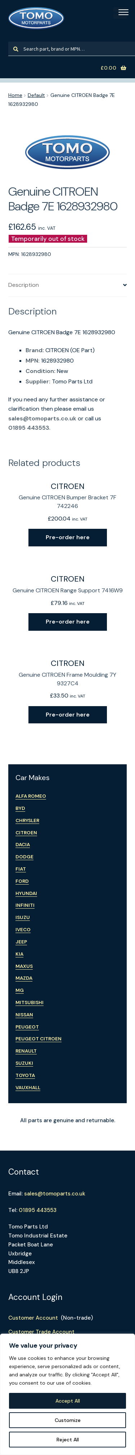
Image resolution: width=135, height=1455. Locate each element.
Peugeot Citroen (38, 1039)
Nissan (24, 1015)
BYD (20, 808)
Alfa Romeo (30, 796)
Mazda (23, 978)
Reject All (68, 1439)
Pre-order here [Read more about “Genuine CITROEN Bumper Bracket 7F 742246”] (68, 537)
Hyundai (26, 893)
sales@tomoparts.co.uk (42, 418)
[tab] (67, 285)
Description (23, 285)
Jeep (21, 942)
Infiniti (25, 905)
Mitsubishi (29, 1002)
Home (15, 95)
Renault (26, 1051)
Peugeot (27, 1027)
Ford (22, 881)
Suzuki (24, 1063)
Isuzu (22, 917)
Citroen (26, 833)
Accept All (67, 1401)
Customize (68, 1420)
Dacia (22, 844)
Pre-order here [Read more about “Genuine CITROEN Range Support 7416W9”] (68, 621)
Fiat (20, 869)
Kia (19, 954)
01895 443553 (28, 428)
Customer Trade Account (41, 1331)
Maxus (24, 966)
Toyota (25, 1075)
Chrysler (27, 820)
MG (19, 990)
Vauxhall (27, 1088)
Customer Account (33, 1317)
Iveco (23, 930)
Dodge (24, 857)
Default (36, 95)
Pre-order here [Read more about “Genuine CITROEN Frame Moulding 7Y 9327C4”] (68, 714)
